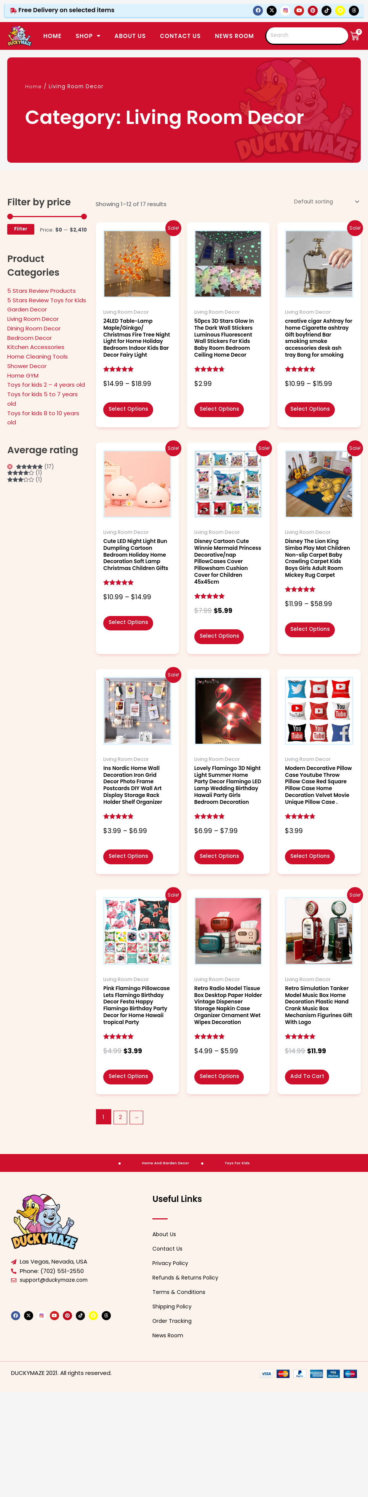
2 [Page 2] (120, 1222)
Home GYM (22, 375)
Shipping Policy (173, 1412)
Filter (20, 229)
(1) (26, 474)
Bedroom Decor (29, 338)
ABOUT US (130, 36)
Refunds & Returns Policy (187, 1383)
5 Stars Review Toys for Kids (46, 300)
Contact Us (168, 1354)
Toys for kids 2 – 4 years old (46, 385)
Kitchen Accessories (35, 347)
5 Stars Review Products (41, 291)
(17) (37, 467)
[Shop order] (323, 202)
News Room (234, 36)
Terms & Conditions (180, 1398)
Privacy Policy (171, 1369)
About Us (165, 1340)
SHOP (88, 36)
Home (52, 36)
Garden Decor (27, 309)
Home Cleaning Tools (37, 356)
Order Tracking (173, 1426)
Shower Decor (26, 366)
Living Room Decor (33, 319)
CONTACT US (180, 36)
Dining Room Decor (34, 328)
